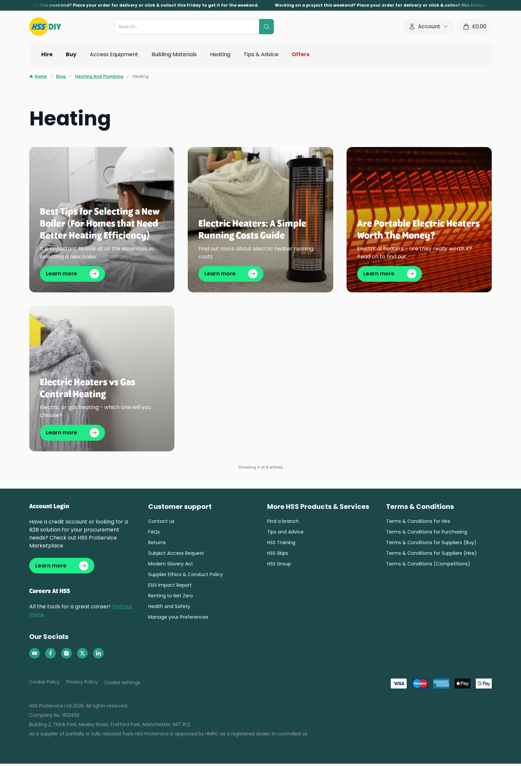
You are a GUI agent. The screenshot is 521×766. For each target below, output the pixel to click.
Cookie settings (122, 685)
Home (38, 76)
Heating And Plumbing (99, 76)
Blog (61, 76)
